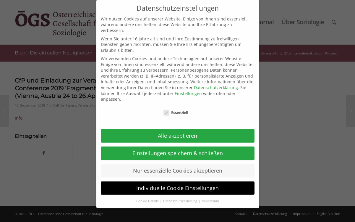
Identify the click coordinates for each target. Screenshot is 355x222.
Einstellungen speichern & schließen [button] (177, 148)
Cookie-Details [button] (147, 196)
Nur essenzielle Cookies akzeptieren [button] (177, 166)
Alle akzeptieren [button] (177, 131)
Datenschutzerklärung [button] (180, 196)
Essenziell (175, 108)
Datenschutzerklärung (216, 83)
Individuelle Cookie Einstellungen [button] (177, 183)
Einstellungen (188, 89)
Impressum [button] (210, 196)
